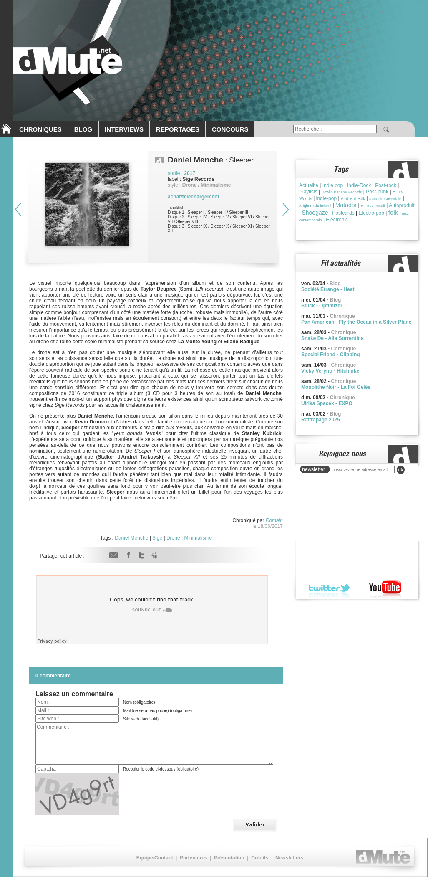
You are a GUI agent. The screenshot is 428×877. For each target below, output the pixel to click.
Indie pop (332, 185)
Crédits (259, 858)
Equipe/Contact (154, 858)
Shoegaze (315, 212)
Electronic (337, 220)
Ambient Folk (353, 198)
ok (400, 470)
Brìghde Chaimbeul (315, 206)
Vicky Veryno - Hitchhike (330, 371)
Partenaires (193, 858)
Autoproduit (401, 205)
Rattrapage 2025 (320, 420)
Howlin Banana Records (342, 192)
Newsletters (289, 858)
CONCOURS (230, 129)
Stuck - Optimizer (321, 306)
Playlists (308, 192)
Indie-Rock (359, 185)
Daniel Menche (131, 538)
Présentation (229, 858)
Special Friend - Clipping (330, 354)
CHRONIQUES (40, 129)
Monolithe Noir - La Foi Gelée (335, 387)
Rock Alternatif (373, 206)
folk (393, 212)
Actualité (308, 185)
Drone (173, 538)
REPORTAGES (177, 129)
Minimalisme (198, 538)
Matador (346, 205)
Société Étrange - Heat (327, 289)
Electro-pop (371, 213)
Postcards (343, 213)
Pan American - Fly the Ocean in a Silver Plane (356, 322)
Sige (157, 538)
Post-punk (377, 192)
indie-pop (326, 198)
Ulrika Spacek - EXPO (326, 403)
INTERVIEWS (124, 129)
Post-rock (385, 185)
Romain (274, 520)
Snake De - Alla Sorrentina (332, 338)
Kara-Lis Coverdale (385, 199)
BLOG (83, 129)
